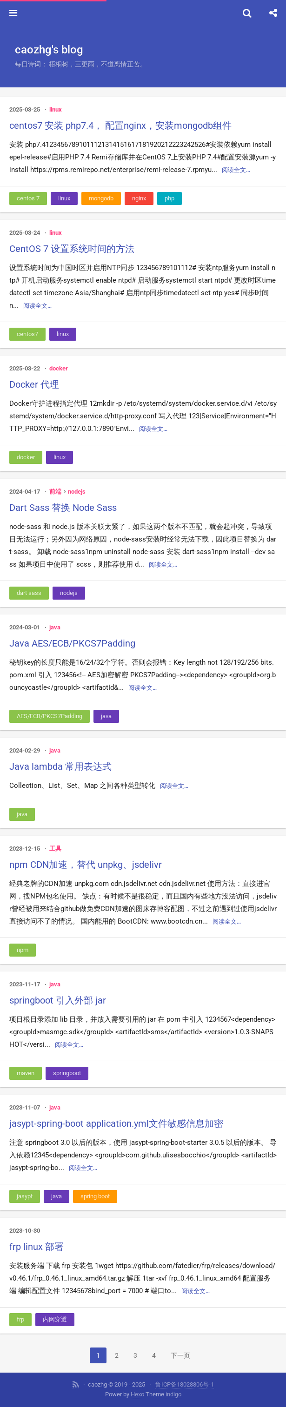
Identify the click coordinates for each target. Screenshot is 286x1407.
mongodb (101, 198)
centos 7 (28, 198)
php (169, 198)
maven (25, 1073)
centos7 (27, 333)
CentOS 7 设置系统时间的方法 (71, 248)
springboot (67, 1073)
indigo (173, 1394)
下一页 (180, 1355)
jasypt (25, 1196)
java (54, 627)
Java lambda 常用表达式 (60, 766)
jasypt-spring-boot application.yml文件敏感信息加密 (116, 1123)
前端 (55, 491)
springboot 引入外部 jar (57, 1000)
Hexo (137, 1394)
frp (20, 1319)
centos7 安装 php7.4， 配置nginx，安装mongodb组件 (120, 125)
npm (22, 949)
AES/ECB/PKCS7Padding (49, 716)
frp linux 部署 (36, 1246)
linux (55, 109)
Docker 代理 (34, 384)
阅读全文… (236, 169)
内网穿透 (55, 1319)
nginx (139, 198)
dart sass (29, 592)
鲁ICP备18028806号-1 (184, 1384)
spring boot (95, 1196)
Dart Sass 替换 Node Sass (63, 507)
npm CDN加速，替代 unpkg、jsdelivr (85, 864)
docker (58, 368)
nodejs (77, 491)
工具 (55, 848)
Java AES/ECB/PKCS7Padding (72, 643)
